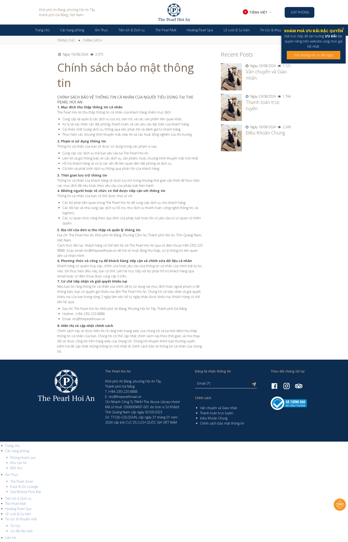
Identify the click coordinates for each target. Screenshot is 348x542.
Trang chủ (66, 40)
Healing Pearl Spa (18, 509)
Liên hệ (10, 537)
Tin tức (15, 526)
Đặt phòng (300, 12)
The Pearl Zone (21, 481)
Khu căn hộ (18, 463)
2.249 (284, 127)
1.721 (284, 66)
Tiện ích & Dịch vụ (18, 498)
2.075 (96, 54)
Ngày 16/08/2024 (73, 54)
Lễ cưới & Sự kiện (18, 514)
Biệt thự (16, 468)
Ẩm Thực (11, 474)
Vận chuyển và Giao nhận (218, 408)
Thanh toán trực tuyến (216, 413)
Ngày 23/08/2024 (260, 66)
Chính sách (92, 40)
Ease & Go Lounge (24, 486)
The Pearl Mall (15, 503)
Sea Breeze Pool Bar (25, 491)
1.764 (284, 96)
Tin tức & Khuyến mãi (21, 519)
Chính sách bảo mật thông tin (222, 423)
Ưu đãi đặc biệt (21, 531)
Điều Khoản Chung (265, 133)
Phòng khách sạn (23, 457)
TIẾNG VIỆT (258, 12)
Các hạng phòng (17, 451)
